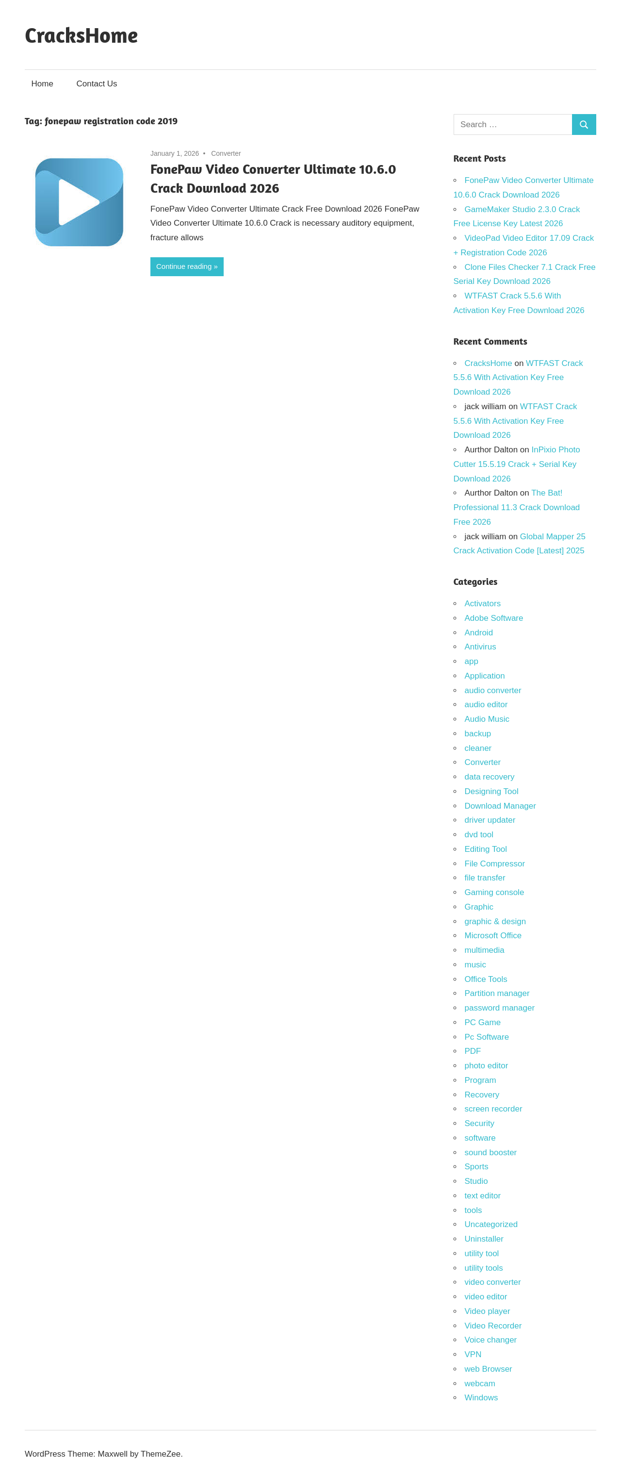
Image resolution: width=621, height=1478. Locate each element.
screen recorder (494, 1108)
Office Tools (486, 979)
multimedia (485, 950)
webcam (480, 1383)
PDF (473, 1051)
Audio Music (487, 719)
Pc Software (487, 1037)
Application (485, 676)
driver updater (490, 820)
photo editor (486, 1065)
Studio (476, 1181)
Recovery (482, 1094)
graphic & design (495, 921)
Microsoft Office (493, 935)
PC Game (483, 1022)
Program (480, 1080)
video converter (493, 1282)
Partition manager (497, 993)
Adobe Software (494, 618)
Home (42, 83)
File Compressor (495, 863)
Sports (477, 1166)
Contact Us (97, 83)
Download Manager (500, 806)
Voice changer (491, 1340)
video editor (486, 1296)
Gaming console (494, 892)
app (471, 661)
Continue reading (184, 266)
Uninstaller (484, 1239)
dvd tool (479, 834)
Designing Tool (492, 791)
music (475, 964)
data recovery (490, 776)
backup (478, 733)
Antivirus (480, 646)
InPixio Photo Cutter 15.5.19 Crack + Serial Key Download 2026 (517, 464)
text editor (483, 1195)
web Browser (488, 1369)
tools (473, 1210)
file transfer (485, 877)
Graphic (479, 907)
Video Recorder (493, 1325)
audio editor (486, 704)
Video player (487, 1311)
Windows (481, 1397)
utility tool (482, 1253)
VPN (473, 1354)
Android (479, 632)
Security (479, 1123)
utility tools (484, 1268)
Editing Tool (486, 849)
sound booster (491, 1152)
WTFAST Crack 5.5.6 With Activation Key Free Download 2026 (518, 378)
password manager (500, 1008)
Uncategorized (491, 1224)
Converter (226, 153)
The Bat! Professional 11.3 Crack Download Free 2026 (517, 507)
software (480, 1138)
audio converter (493, 690)
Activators (483, 603)
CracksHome (81, 35)
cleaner (478, 748)
